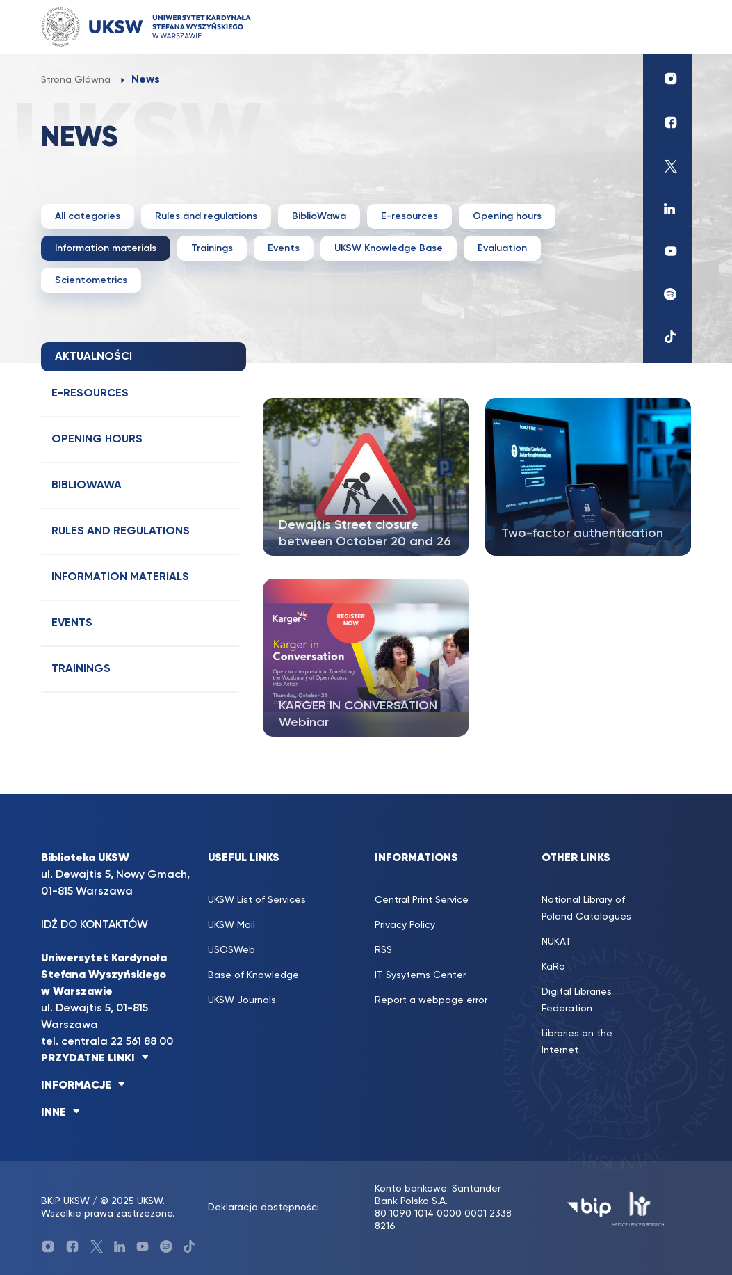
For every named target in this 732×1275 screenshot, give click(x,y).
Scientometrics (91, 280)
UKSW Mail (231, 925)
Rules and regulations (206, 216)
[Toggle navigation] (667, 27)
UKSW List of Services (257, 900)
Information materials (105, 248)
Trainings (212, 248)
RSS (383, 950)
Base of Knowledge (253, 975)
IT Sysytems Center (420, 975)
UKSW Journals (242, 1000)
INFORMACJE (76, 1085)
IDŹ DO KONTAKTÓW (94, 925)
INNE (53, 1112)
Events (284, 248)
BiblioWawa (319, 216)
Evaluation (502, 248)
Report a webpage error (431, 1000)
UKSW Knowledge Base (388, 248)
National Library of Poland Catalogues (586, 908)
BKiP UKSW (65, 1201)
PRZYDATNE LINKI (88, 1058)
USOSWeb (231, 950)
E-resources (409, 216)
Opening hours (507, 216)
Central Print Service (422, 900)
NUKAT (556, 942)
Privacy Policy (405, 925)
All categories (87, 216)
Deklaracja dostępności (263, 1207)
